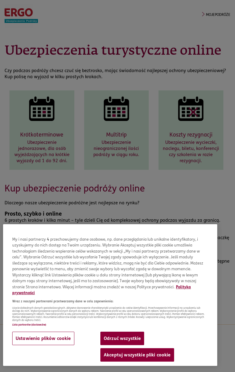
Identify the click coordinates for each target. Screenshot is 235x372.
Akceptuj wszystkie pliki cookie (137, 355)
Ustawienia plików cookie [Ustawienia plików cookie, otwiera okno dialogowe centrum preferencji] (43, 338)
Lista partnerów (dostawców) (29, 324)
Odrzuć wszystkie (122, 338)
